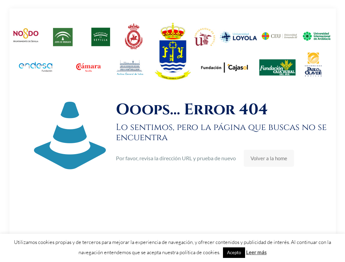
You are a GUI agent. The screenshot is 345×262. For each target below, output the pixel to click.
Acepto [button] (234, 252)
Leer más (256, 252)
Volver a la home (269, 158)
